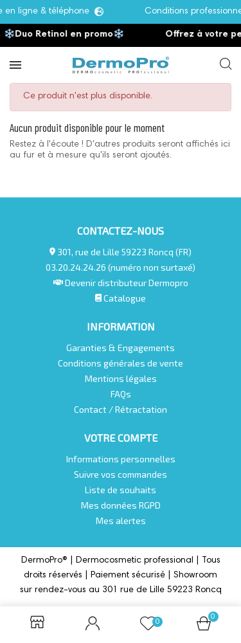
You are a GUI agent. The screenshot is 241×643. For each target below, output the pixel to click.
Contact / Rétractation (120, 409)
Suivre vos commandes (120, 474)
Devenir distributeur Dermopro (126, 282)
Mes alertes (121, 520)
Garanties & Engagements (120, 347)
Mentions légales (121, 378)
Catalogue (121, 298)
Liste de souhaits (120, 489)
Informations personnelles (120, 458)
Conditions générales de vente (120, 363)
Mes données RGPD (121, 505)
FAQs (121, 393)
